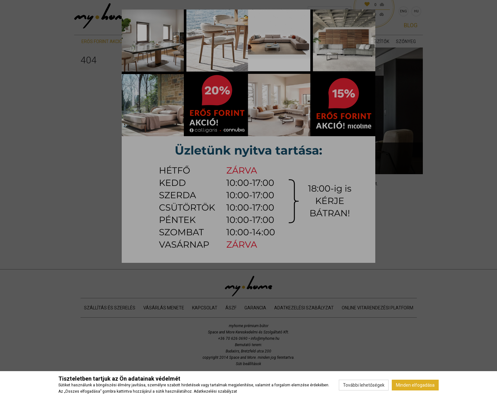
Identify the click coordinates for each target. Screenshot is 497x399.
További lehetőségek (363, 385)
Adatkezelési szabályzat (215, 391)
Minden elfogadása (415, 385)
